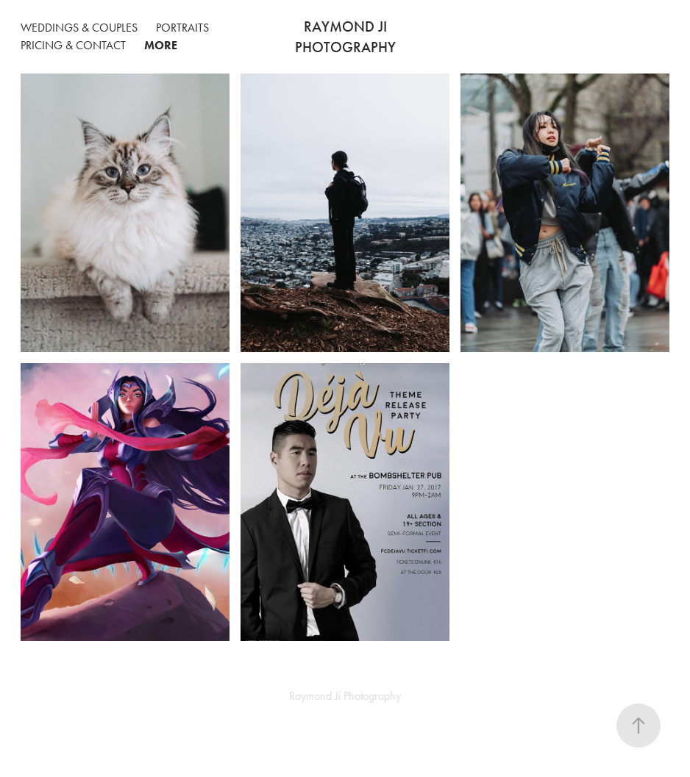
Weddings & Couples (79, 28)
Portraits (182, 28)
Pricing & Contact (73, 45)
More (160, 45)
